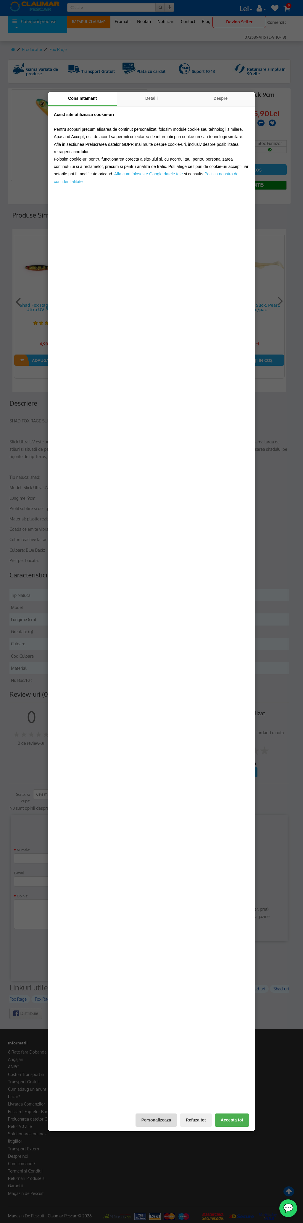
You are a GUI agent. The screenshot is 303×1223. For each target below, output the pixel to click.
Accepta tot (232, 1120)
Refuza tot (196, 1120)
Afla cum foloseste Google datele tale (148, 174)
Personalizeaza (156, 1120)
